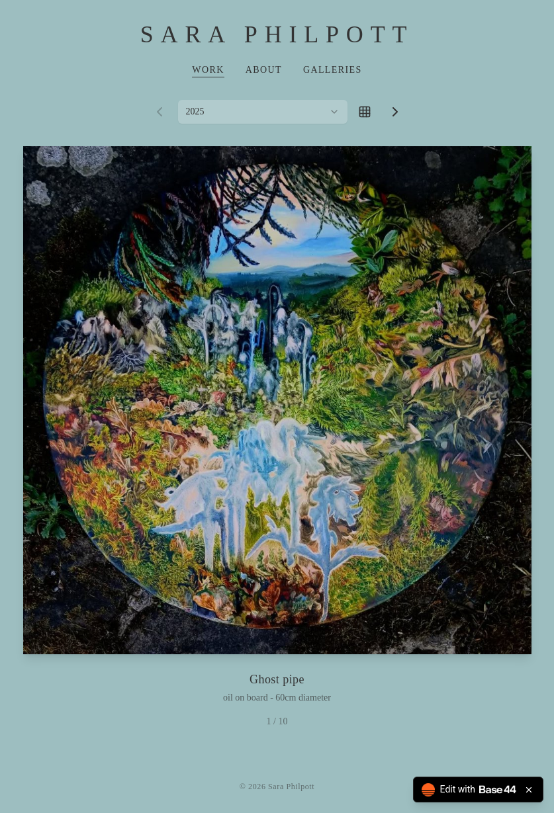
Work (208, 70)
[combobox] (262, 112)
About (264, 70)
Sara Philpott (277, 34)
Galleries (332, 70)
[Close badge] (529, 790)
